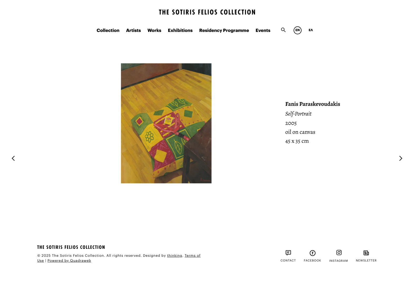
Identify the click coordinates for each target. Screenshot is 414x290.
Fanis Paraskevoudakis (312, 104)
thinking (174, 256)
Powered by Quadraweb (69, 261)
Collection (108, 30)
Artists (133, 30)
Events (263, 30)
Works (154, 30)
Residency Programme (224, 30)
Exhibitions (180, 30)
